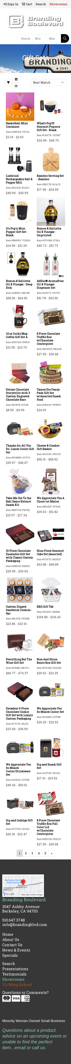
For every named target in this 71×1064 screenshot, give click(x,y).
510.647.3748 (13, 920)
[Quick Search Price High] (54, 38)
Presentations (15, 968)
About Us (10, 939)
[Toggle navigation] (6, 38)
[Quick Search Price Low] (40, 38)
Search (8, 963)
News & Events (16, 950)
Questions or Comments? (25, 992)
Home (7, 934)
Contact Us (12, 944)
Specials (10, 955)
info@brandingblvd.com (24, 924)
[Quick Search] (24, 38)
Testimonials (14, 974)
